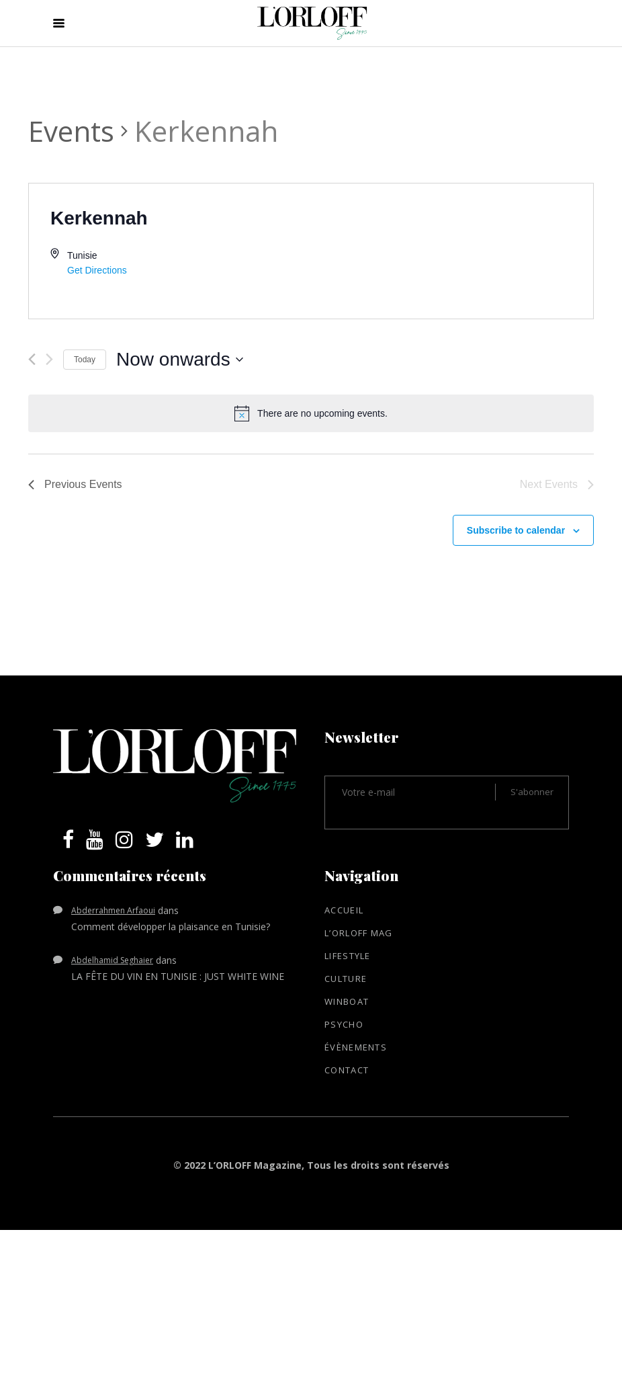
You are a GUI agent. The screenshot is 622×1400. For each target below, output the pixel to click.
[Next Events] (49, 359)
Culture (345, 979)
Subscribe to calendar (516, 530)
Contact (346, 1070)
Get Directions (97, 270)
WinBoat (346, 1001)
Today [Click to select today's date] (84, 359)
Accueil (343, 910)
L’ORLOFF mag (358, 933)
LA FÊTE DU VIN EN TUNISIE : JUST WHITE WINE (177, 976)
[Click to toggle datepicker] (179, 359)
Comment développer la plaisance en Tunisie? (170, 926)
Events (71, 131)
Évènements (355, 1047)
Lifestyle (347, 956)
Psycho (343, 1024)
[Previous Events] (32, 359)
